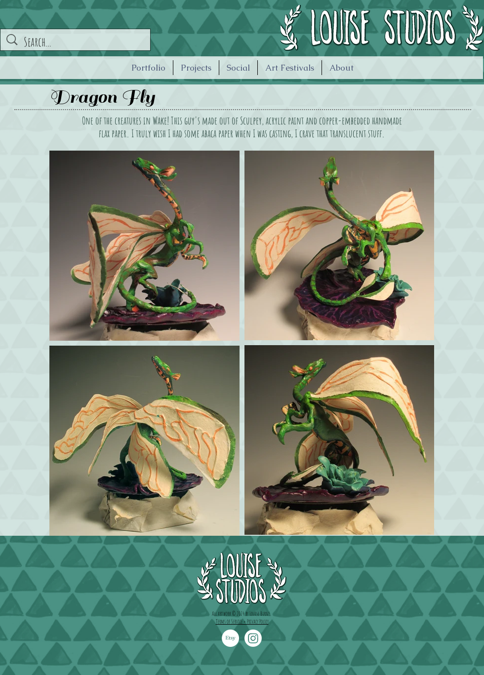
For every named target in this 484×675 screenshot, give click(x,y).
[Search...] (77, 41)
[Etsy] (230, 638)
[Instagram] (253, 638)
